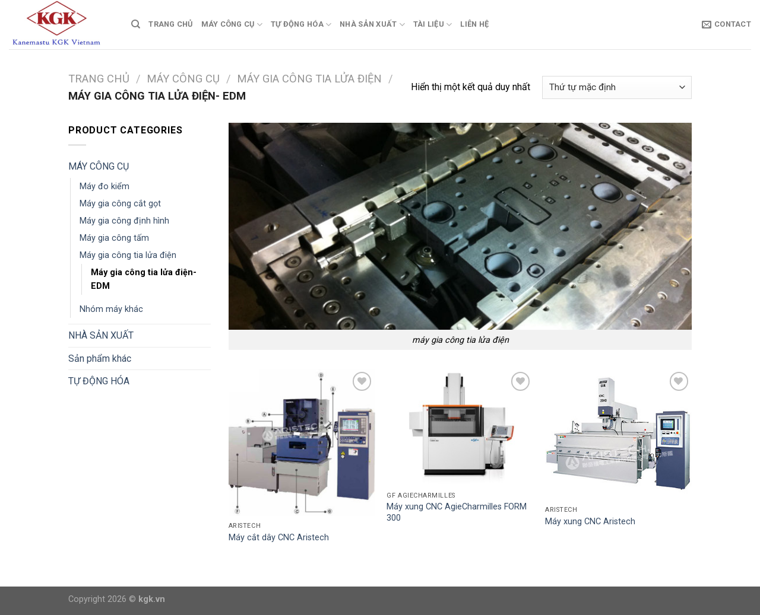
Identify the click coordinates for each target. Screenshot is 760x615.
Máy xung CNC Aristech (590, 522)
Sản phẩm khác (99, 358)
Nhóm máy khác (111, 309)
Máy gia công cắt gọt (120, 204)
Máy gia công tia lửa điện (309, 78)
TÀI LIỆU (432, 24)
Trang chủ (98, 78)
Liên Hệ (474, 24)
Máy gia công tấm (114, 238)
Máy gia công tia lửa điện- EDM (144, 279)
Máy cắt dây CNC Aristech (279, 538)
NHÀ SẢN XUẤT (372, 24)
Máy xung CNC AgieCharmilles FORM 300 (457, 512)
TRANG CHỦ (170, 24)
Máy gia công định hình (124, 221)
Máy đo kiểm (104, 186)
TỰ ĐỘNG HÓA (301, 24)
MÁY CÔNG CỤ (231, 24)
